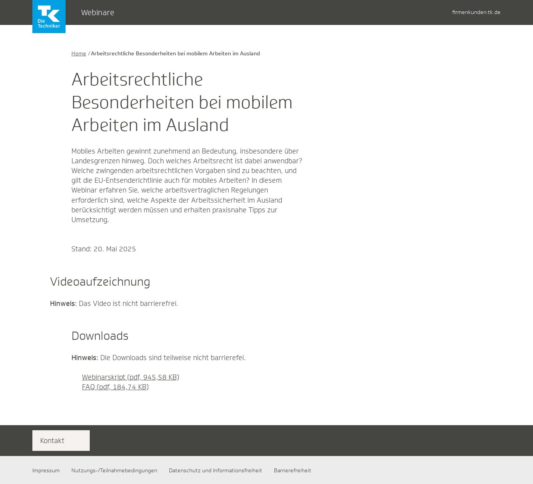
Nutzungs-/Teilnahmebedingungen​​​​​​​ (114, 470)
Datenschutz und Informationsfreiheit (215, 470)
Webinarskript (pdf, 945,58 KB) (125, 377)
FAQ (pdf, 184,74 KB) (110, 387)
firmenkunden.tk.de (476, 12)
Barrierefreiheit (292, 470)
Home (78, 53)
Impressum (46, 470)
